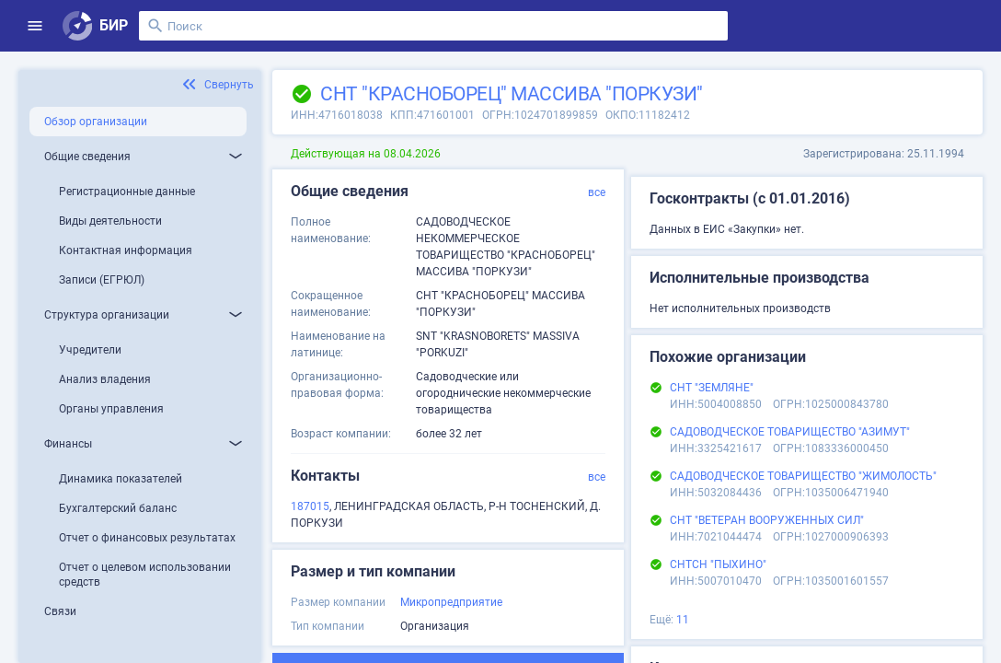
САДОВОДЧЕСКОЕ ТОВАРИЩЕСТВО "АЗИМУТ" (790, 431)
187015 (310, 506)
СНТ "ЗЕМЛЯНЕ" (712, 387)
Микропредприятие (451, 602)
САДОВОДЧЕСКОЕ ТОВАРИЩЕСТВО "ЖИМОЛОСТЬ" (803, 476)
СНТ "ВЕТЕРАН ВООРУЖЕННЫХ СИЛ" (767, 520)
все (596, 192)
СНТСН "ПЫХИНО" (718, 564)
